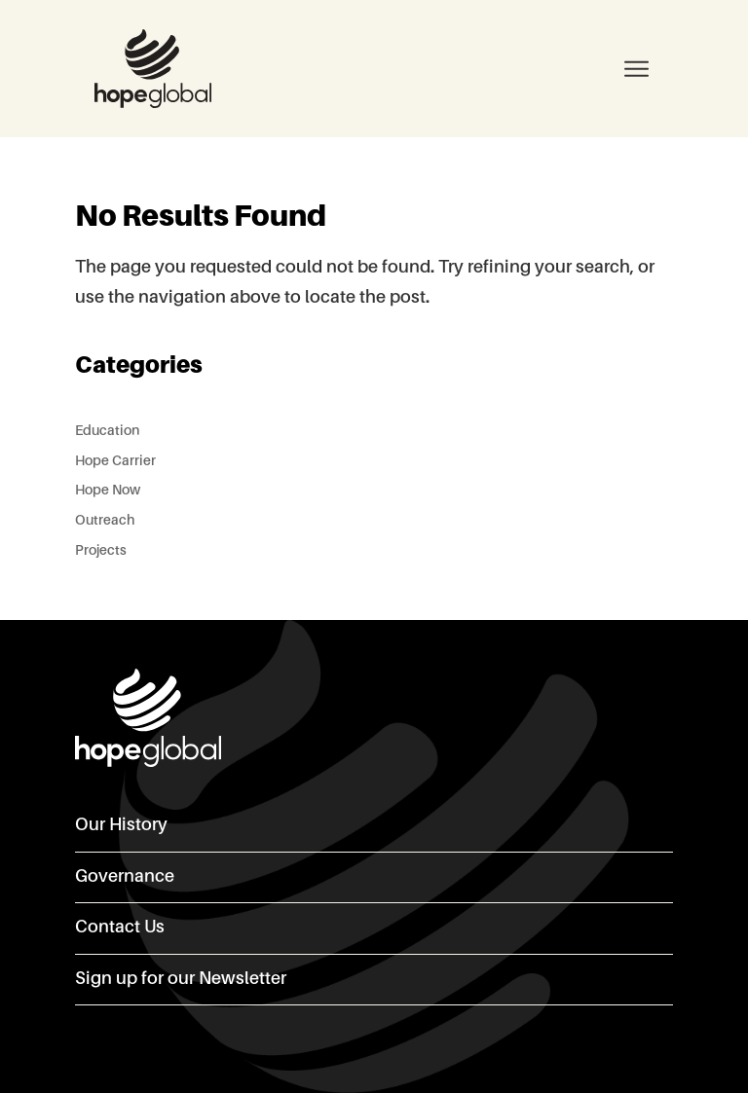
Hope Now (107, 490)
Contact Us (120, 927)
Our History (121, 825)
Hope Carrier (115, 461)
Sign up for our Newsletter (180, 979)
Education (107, 431)
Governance (124, 877)
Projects (101, 551)
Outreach (104, 521)
